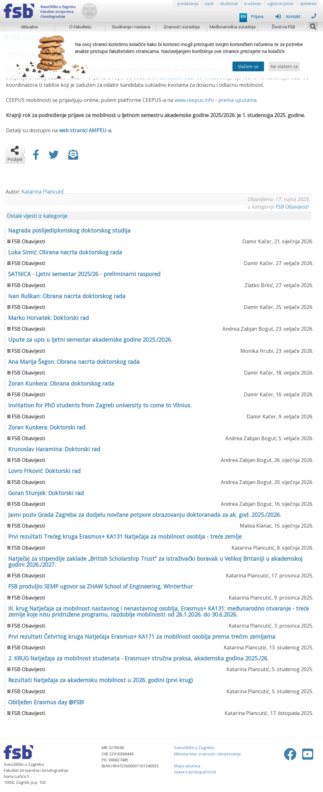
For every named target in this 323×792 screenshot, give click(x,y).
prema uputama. (237, 100)
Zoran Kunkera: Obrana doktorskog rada (61, 383)
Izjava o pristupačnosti (195, 772)
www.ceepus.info (194, 100)
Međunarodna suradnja (232, 27)
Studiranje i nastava (131, 27)
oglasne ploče (280, 3)
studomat (229, 3)
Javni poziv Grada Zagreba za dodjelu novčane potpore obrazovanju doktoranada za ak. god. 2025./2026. (144, 514)
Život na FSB (283, 27)
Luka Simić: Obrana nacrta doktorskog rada (65, 252)
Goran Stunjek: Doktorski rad (46, 493)
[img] (313, 26)
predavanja (187, 3)
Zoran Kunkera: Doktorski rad (46, 427)
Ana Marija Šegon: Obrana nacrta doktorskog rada (74, 361)
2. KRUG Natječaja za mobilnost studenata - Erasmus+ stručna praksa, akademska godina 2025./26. (138, 658)
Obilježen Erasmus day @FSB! (46, 702)
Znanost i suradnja (181, 27)
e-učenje (252, 3)
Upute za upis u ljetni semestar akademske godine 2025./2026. (90, 339)
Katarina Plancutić (42, 191)
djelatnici (308, 3)
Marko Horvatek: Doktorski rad (48, 318)
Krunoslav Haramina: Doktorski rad (54, 449)
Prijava (266, 16)
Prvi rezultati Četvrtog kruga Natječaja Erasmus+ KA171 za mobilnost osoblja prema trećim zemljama (141, 636)
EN (243, 16)
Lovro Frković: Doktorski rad (44, 471)
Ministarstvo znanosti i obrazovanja (207, 754)
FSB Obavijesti (291, 206)
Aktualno (29, 27)
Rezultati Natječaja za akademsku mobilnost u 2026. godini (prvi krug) (100, 680)
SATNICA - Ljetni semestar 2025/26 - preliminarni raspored (84, 274)
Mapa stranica (187, 766)
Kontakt (301, 16)
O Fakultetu (80, 27)
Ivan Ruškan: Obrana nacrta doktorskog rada (67, 296)
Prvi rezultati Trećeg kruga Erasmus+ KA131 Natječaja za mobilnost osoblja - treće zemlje (125, 536)
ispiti (209, 3)
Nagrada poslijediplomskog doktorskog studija (69, 230)
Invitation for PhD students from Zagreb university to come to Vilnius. (99, 405)
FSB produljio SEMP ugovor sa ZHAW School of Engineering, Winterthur (100, 586)
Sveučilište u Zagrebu (194, 747)
